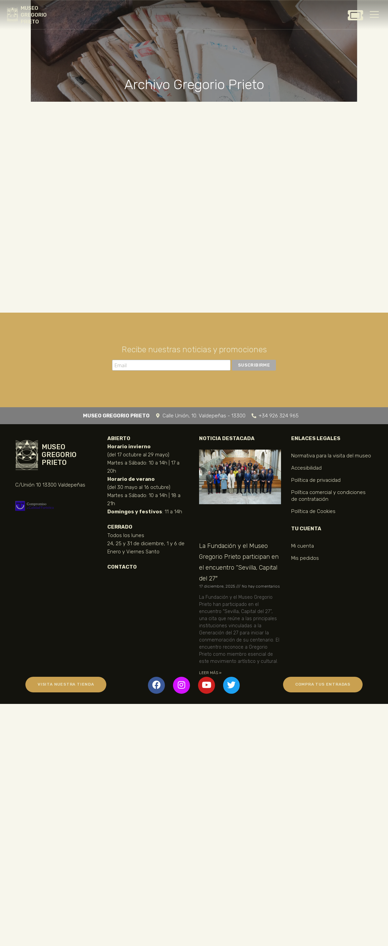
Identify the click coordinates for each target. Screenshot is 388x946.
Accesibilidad (306, 468)
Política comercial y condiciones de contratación (328, 495)
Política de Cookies (313, 511)
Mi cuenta (302, 546)
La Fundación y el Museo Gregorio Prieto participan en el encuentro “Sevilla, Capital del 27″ (239, 562)
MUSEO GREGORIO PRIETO (34, 15)
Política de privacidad (316, 480)
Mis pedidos (305, 558)
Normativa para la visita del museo (331, 456)
